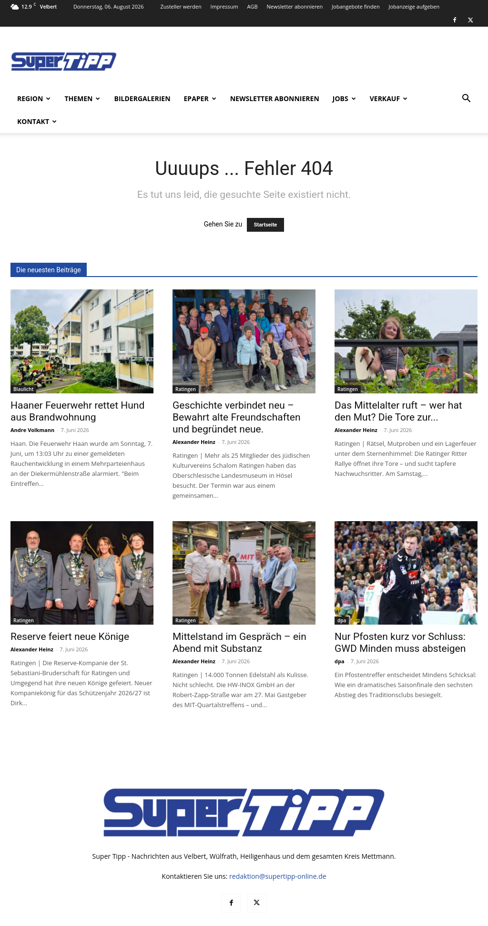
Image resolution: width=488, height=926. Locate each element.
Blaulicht (23, 366)
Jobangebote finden (356, 6)
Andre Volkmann (32, 407)
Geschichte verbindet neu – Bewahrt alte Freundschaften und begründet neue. (237, 394)
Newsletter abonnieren (294, 6)
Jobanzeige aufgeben (414, 6)
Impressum (224, 6)
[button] (466, 99)
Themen (82, 98)
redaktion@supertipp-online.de (277, 853)
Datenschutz (381, 917)
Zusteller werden (180, 6)
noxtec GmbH (140, 917)
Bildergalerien (142, 98)
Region (34, 98)
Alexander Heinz (194, 418)
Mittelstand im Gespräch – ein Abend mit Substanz (239, 619)
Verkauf (388, 98)
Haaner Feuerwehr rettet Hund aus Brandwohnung (77, 388)
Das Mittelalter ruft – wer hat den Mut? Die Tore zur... (398, 388)
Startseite (265, 202)
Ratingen (185, 366)
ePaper (200, 98)
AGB (252, 6)
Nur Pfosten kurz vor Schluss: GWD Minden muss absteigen (400, 619)
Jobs (344, 98)
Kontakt (37, 121)
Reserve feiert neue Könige (69, 613)
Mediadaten (340, 917)
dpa (341, 597)
